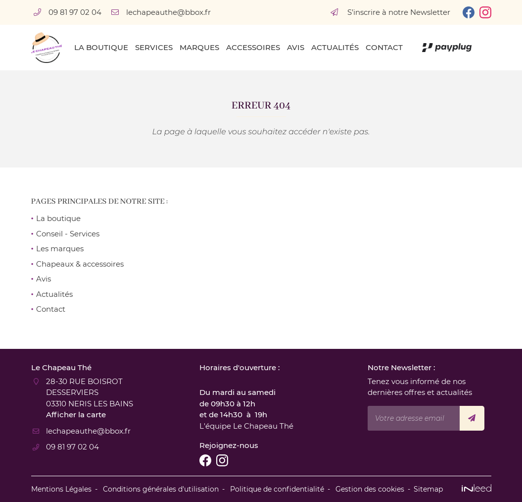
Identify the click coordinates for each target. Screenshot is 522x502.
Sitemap (428, 489)
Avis (295, 47)
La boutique (101, 47)
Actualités (335, 47)
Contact (384, 47)
